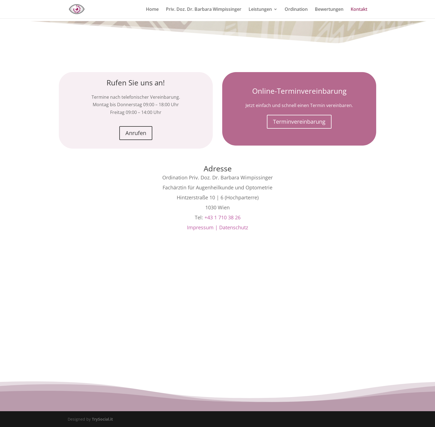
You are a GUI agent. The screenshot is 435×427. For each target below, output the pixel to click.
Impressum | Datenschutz (217, 227)
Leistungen (260, 9)
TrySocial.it (102, 419)
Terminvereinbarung (299, 121)
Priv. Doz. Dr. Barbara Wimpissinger (203, 9)
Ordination (296, 9)
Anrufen (135, 133)
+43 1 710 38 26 (222, 217)
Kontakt (359, 9)
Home (152, 9)
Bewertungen (329, 9)
